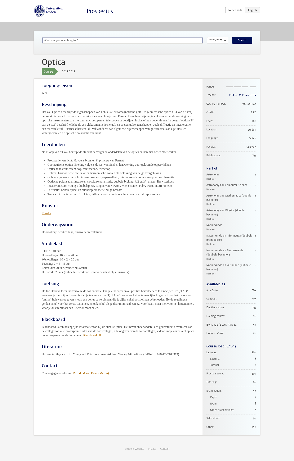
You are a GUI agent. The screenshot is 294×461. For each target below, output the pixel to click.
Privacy (152, 449)
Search (242, 40)
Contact (164, 449)
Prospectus (100, 11)
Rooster (46, 213)
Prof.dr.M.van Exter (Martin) (91, 373)
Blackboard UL (92, 335)
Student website (134, 449)
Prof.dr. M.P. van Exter (242, 95)
